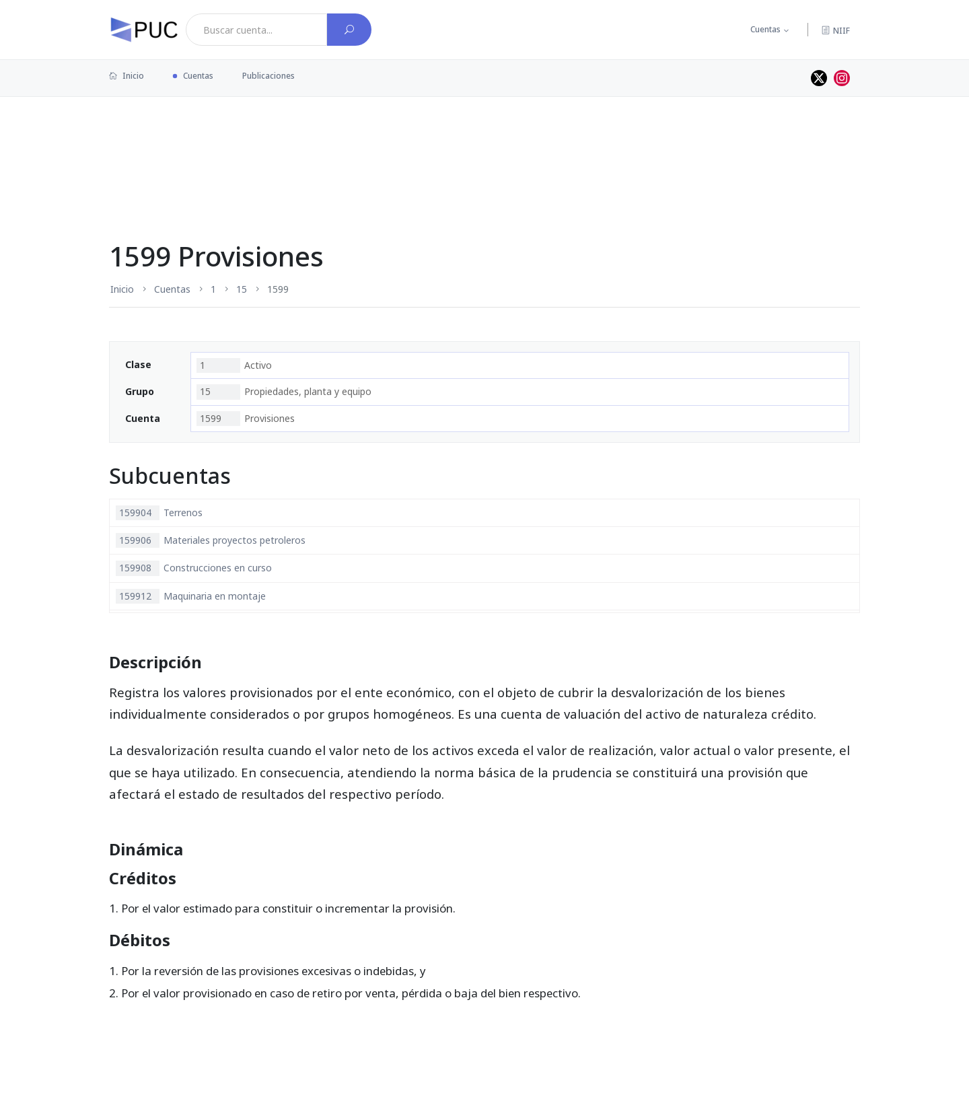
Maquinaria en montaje (191, 596)
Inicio (126, 75)
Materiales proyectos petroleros (211, 540)
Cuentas (765, 29)
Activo (234, 365)
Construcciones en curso (194, 568)
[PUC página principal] (144, 29)
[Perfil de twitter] (819, 78)
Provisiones (245, 418)
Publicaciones (268, 75)
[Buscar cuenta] (349, 29)
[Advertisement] (484, 140)
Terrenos (159, 512)
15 (241, 289)
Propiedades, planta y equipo (283, 391)
